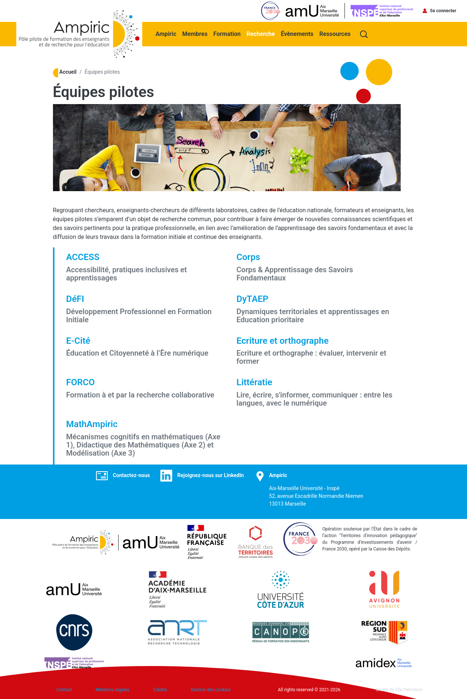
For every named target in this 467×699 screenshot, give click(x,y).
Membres (194, 33)
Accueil (68, 72)
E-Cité (78, 341)
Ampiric (166, 33)
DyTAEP (252, 299)
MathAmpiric (92, 424)
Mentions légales (112, 689)
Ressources (334, 33)
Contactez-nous (131, 475)
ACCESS (83, 257)
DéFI (75, 299)
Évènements (297, 33)
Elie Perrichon (409, 689)
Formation (227, 33)
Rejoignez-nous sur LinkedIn (210, 475)
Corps (248, 257)
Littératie (255, 382)
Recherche (261, 33)
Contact (64, 689)
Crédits (160, 689)
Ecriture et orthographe (283, 341)
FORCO (80, 382)
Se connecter (443, 10)
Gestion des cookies (211, 689)
